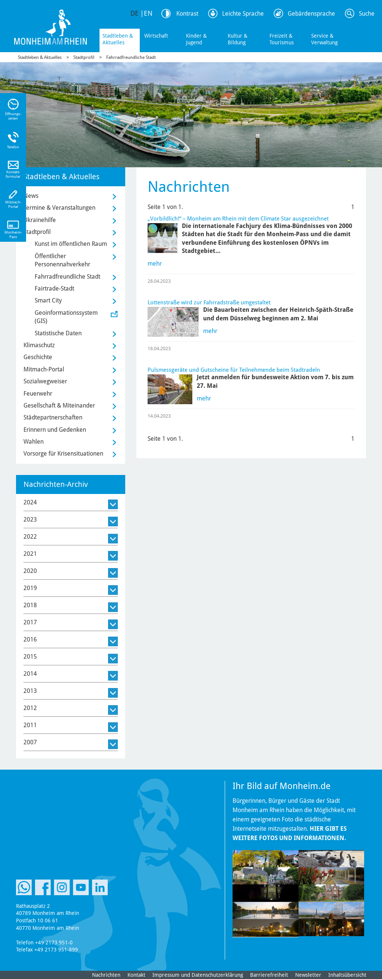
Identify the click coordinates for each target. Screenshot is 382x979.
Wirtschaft (156, 36)
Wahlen (33, 441)
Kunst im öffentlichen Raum (71, 243)
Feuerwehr (37, 393)
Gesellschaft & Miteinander (59, 405)
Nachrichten (106, 975)
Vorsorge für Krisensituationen (63, 453)
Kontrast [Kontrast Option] (187, 13)
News (30, 195)
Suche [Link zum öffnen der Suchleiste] (367, 13)
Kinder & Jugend (196, 39)
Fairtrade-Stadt (54, 288)
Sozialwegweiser (45, 381)
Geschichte (37, 357)
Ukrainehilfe (39, 220)
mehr (155, 263)
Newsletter (308, 975)
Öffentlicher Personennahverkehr (62, 260)
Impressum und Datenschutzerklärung (197, 975)
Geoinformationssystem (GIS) (66, 316)
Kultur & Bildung (237, 39)
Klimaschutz (39, 345)
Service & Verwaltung (324, 39)
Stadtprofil (83, 57)
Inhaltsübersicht (347, 975)
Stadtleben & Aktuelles (117, 39)
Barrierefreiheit (269, 975)
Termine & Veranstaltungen (59, 207)
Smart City (48, 300)
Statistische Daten (58, 333)
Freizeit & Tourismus (281, 39)
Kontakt (136, 975)
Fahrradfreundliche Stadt (131, 57)
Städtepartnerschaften (52, 417)
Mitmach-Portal (43, 369)
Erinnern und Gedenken (54, 429)
